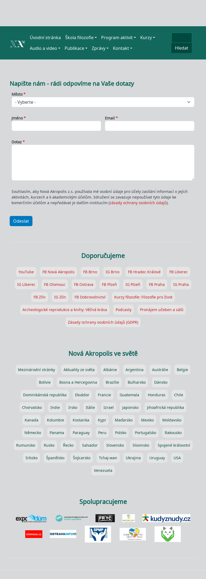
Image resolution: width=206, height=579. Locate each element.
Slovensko (115, 445)
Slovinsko (141, 445)
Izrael (109, 407)
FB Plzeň (109, 284)
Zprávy (98, 48)
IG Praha (181, 284)
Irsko (72, 407)
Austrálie (160, 369)
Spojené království (174, 445)
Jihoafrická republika (165, 407)
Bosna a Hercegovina (78, 382)
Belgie (182, 369)
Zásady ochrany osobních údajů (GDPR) (103, 322)
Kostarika (81, 420)
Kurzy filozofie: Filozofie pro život (143, 297)
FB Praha (157, 284)
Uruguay (157, 457)
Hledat (181, 48)
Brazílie (112, 382)
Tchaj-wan (108, 457)
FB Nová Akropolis (58, 271)
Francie (104, 394)
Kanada (31, 420)
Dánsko (160, 382)
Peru (102, 432)
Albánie (110, 369)
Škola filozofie (79, 37)
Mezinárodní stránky (36, 369)
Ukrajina (133, 457)
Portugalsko (145, 432)
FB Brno (90, 271)
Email (110, 118)
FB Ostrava (83, 284)
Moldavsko (171, 420)
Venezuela (103, 470)
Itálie (90, 407)
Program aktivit (117, 37)
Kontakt (121, 48)
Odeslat (21, 221)
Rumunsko (25, 445)
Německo (32, 432)
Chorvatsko (32, 407)
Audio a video (43, 48)
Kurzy (146, 37)
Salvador (90, 445)
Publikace (74, 48)
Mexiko (147, 420)
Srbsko (31, 457)
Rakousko (173, 432)
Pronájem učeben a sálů (161, 309)
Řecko (68, 445)
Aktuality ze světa (79, 369)
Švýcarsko (81, 457)
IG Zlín (60, 297)
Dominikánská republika (45, 394)
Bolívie (45, 382)
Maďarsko (124, 420)
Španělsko (55, 457)
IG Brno (112, 271)
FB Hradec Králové (144, 271)
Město (17, 94)
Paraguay (81, 432)
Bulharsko (137, 382)
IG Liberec (26, 284)
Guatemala (129, 394)
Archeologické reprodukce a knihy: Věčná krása (65, 309)
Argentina (135, 369)
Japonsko (130, 407)
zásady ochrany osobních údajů (138, 202)
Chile (178, 394)
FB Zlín (40, 297)
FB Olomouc (54, 284)
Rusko (49, 445)
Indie (55, 407)
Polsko (120, 432)
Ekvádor (82, 394)
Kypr (102, 420)
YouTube (26, 271)
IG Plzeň (133, 284)
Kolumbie (55, 420)
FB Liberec (178, 271)
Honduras (156, 394)
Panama (57, 432)
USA (177, 457)
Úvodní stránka (45, 37)
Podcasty (123, 309)
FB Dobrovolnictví (90, 297)
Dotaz (17, 141)
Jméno (17, 118)
